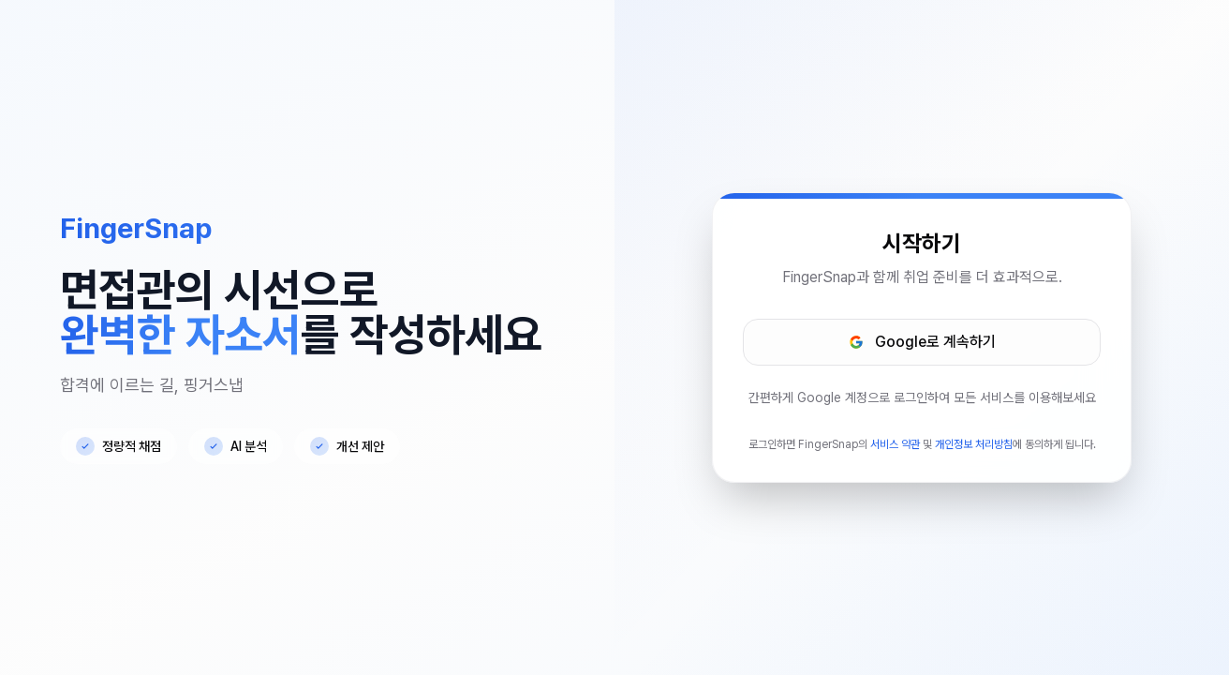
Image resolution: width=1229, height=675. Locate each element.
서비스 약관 (895, 444)
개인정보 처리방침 (974, 444)
